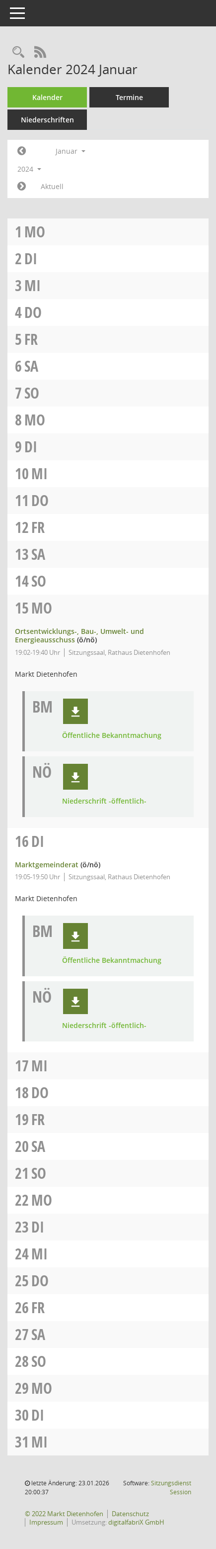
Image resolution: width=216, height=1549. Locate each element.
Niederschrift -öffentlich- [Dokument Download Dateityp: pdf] (104, 801)
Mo (34, 231)
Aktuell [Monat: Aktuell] (52, 186)
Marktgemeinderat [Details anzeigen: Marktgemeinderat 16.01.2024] (46, 864)
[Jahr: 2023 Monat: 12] (21, 151)
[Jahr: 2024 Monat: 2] (21, 187)
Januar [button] (70, 151)
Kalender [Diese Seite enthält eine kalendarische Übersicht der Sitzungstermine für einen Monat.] (47, 97)
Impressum (46, 1522)
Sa (31, 366)
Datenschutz (130, 1513)
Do (33, 312)
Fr (31, 339)
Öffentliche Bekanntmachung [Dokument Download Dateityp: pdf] (111, 735)
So (31, 393)
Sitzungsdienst (171, 1487)
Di (30, 258)
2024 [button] (29, 169)
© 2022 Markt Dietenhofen (64, 1513)
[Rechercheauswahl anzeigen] (18, 52)
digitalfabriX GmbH (136, 1522)
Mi (32, 285)
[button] (75, 711)
